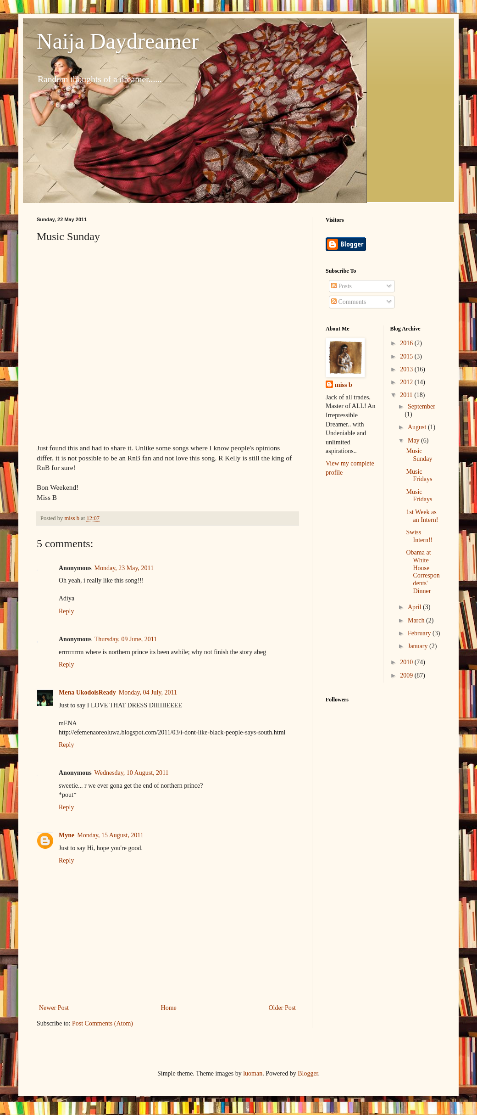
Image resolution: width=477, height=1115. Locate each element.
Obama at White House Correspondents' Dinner (422, 571)
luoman (252, 1073)
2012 (407, 382)
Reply (66, 611)
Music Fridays (419, 475)
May (414, 440)
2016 (407, 343)
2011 (407, 395)
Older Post (282, 1007)
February (420, 633)
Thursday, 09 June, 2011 (125, 639)
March (417, 620)
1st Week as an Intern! (422, 516)
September (421, 406)
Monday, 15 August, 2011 (110, 835)
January (418, 646)
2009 (407, 675)
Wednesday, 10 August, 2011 (131, 772)
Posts (341, 286)
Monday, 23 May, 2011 (124, 568)
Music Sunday (419, 455)
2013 (407, 369)
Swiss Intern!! (419, 536)
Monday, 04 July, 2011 (148, 692)
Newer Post (54, 1007)
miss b (343, 384)
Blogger (308, 1073)
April (415, 607)
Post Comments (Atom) (102, 1023)
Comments (348, 301)
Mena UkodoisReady (87, 692)
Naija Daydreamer (118, 41)
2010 (407, 662)
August (418, 427)
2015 (407, 356)
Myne (66, 835)
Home (169, 1007)
